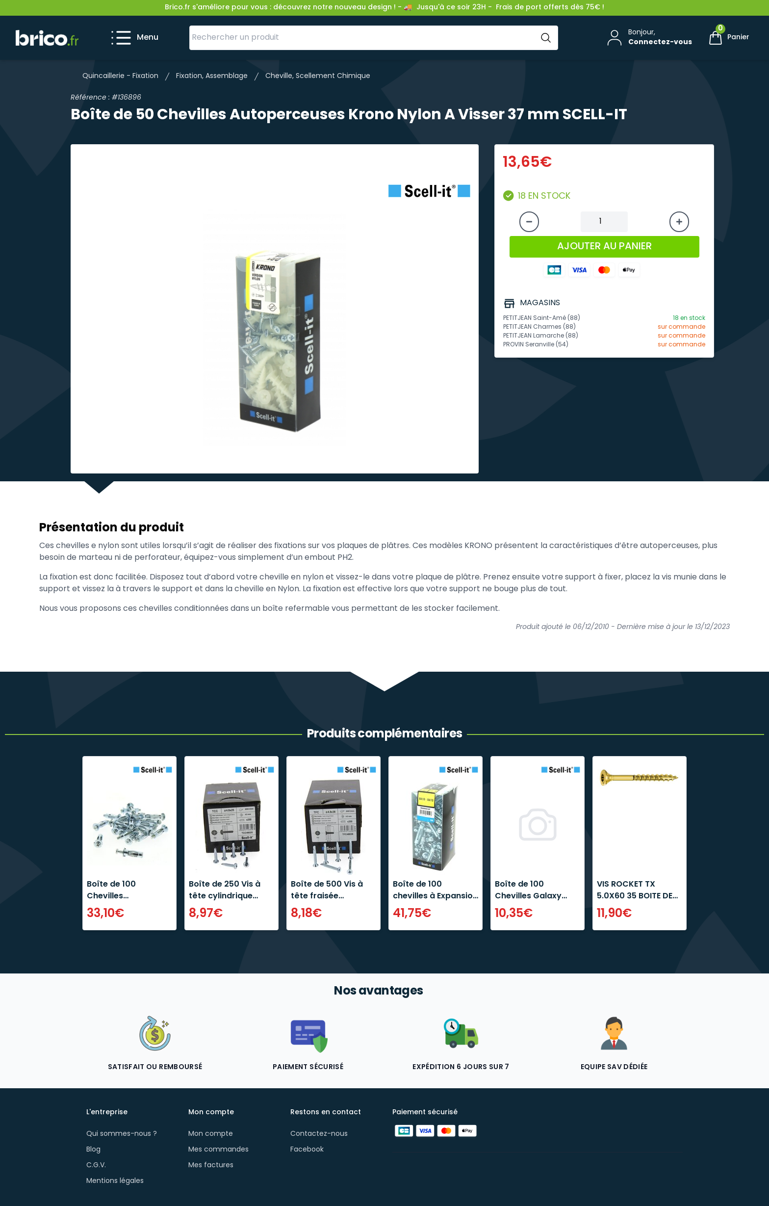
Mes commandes (218, 1150)
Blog (93, 1150)
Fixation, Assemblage (212, 76)
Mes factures (210, 1165)
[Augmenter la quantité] (679, 221)
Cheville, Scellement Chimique (317, 76)
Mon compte (210, 1134)
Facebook (307, 1150)
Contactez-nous (319, 1134)
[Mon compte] (648, 38)
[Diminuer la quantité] (529, 221)
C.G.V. (96, 1165)
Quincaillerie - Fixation (120, 76)
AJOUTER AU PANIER (604, 247)
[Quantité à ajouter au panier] (604, 221)
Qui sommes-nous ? (121, 1134)
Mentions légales (115, 1181)
